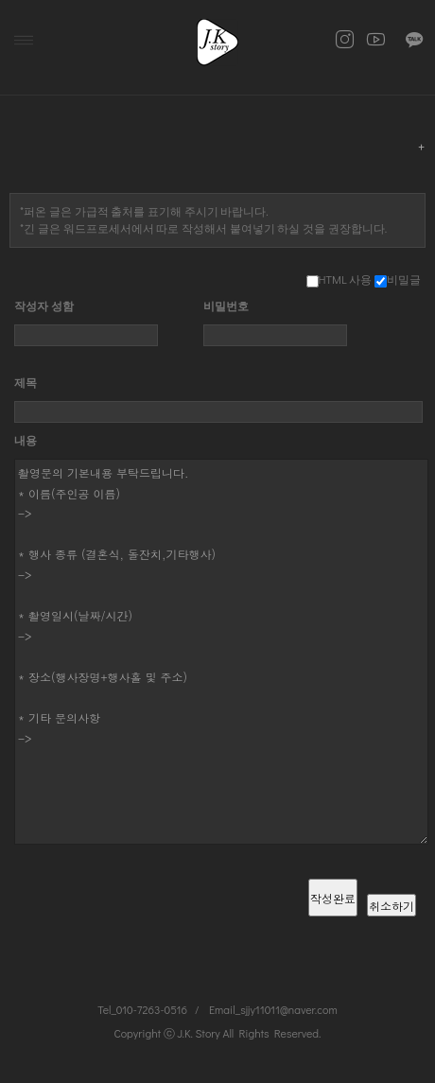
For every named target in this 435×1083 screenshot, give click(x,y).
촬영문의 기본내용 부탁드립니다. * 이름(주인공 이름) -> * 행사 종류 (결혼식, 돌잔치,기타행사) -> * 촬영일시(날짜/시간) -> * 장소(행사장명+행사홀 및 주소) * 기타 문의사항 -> (221, 652)
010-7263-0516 (151, 1009)
